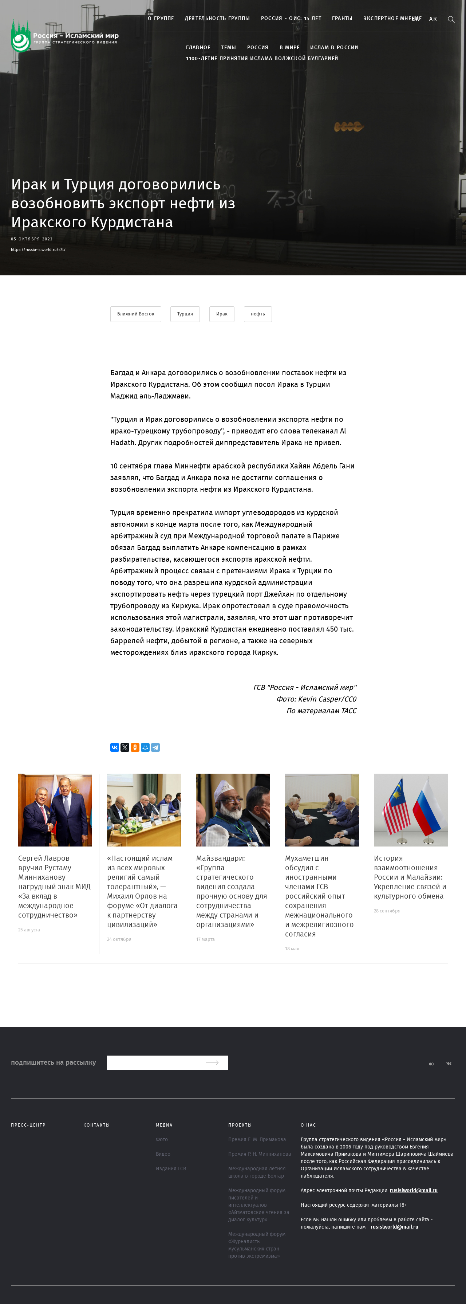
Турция (185, 314)
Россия (252, 47)
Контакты (96, 1125)
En (416, 19)
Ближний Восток (135, 314)
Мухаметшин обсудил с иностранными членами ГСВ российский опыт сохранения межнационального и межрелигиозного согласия (319, 896)
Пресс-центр (28, 1125)
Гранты (336, 18)
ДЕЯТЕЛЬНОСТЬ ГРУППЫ (211, 18)
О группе (155, 18)
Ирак (222, 314)
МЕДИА (164, 1125)
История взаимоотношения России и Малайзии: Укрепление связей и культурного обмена (410, 877)
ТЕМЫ (222, 47)
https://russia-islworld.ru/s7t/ (38, 250)
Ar (433, 19)
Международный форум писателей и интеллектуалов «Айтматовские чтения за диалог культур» (258, 1205)
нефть (258, 314)
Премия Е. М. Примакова (257, 1139)
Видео (163, 1154)
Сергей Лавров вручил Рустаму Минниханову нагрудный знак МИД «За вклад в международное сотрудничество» (54, 887)
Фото (162, 1139)
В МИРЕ (283, 47)
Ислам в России (328, 47)
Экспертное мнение (387, 18)
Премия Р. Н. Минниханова (259, 1154)
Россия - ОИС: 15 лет (285, 18)
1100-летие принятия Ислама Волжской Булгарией (256, 58)
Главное (192, 47)
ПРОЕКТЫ (240, 1125)
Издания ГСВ (171, 1168)
